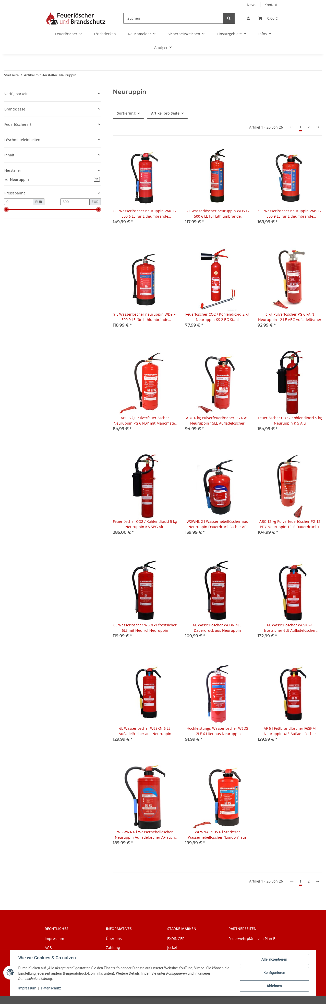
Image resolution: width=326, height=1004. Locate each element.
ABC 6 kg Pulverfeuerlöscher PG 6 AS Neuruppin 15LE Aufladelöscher (217, 420)
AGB (48, 947)
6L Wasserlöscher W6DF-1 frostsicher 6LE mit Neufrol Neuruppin (145, 628)
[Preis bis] (74, 202)
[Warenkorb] (268, 18)
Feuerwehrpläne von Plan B (251, 938)
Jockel (172, 947)
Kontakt (270, 4)
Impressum (27, 988)
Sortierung (126, 113)
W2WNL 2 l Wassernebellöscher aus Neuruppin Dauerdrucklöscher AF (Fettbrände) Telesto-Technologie (217, 524)
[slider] (6, 209)
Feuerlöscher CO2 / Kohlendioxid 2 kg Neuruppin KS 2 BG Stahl (217, 317)
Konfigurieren (274, 973)
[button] (248, 18)
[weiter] (317, 127)
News (251, 4)
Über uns (114, 938)
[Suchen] (173, 18)
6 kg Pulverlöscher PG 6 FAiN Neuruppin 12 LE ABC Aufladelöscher (289, 317)
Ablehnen (274, 986)
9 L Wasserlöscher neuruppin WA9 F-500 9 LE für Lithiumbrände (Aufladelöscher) (289, 213)
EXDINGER (176, 938)
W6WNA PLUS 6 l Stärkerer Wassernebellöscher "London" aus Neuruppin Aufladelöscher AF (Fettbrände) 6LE (217, 834)
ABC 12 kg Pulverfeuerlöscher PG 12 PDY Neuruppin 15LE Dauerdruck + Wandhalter (289, 524)
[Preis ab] (18, 202)
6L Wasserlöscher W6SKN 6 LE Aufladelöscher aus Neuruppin (145, 731)
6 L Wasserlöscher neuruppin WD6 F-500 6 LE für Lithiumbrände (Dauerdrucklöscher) (217, 213)
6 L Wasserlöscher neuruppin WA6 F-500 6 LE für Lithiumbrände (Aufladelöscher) (144, 213)
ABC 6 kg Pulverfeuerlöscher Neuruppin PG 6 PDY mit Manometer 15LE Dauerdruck (145, 420)
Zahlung (113, 947)
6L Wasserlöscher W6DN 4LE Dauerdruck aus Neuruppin (217, 628)
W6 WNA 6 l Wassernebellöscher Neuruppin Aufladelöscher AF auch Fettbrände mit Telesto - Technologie (145, 834)
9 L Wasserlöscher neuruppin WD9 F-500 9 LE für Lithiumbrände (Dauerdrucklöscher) (145, 317)
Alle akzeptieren (274, 959)
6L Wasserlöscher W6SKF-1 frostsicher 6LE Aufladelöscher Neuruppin (290, 628)
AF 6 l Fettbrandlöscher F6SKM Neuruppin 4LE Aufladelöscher (290, 731)
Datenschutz (51, 988)
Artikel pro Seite (165, 113)
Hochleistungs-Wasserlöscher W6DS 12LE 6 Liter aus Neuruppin (217, 731)
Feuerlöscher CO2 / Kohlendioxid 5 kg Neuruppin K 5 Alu (290, 420)
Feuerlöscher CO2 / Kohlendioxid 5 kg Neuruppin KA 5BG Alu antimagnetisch (145, 524)
